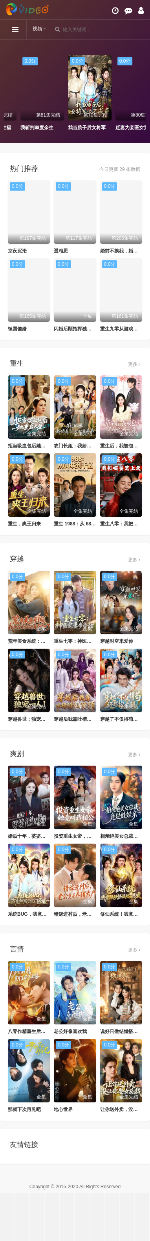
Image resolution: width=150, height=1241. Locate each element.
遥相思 (61, 251)
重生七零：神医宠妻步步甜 (82, 641)
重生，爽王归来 (24, 524)
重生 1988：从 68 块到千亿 (82, 524)
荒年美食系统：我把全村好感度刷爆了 (48, 641)
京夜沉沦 (17, 251)
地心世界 (63, 1109)
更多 (134, 364)
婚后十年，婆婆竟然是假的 (36, 836)
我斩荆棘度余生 (69, 127)
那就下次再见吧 (24, 1109)
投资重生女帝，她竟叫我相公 (84, 836)
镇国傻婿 (17, 329)
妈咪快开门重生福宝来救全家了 (39, 127)
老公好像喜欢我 (70, 1031)
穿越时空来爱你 (116, 641)
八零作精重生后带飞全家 (34, 1031)
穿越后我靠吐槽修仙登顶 (80, 719)
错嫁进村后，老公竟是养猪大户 (87, 914)
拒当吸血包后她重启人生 (34, 446)
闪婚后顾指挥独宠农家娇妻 (82, 329)
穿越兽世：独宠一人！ (31, 719)
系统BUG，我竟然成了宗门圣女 (41, 914)
